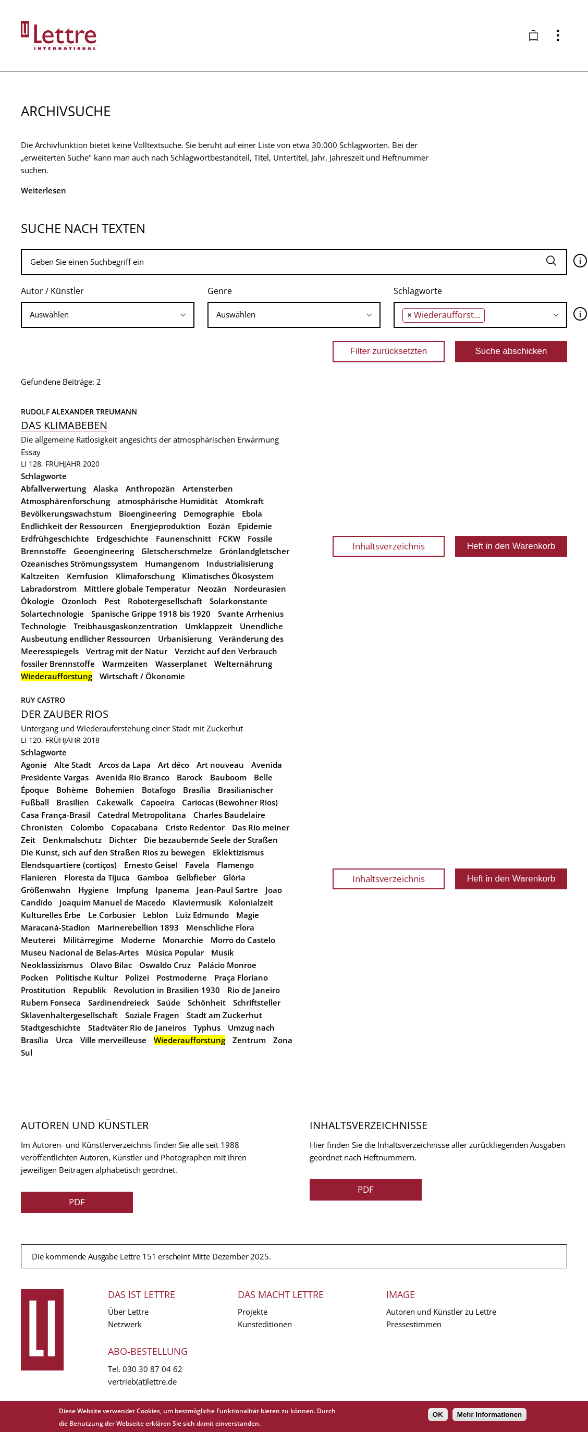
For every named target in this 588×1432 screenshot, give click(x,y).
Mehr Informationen (489, 1414)
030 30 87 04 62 (152, 1369)
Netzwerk (125, 1324)
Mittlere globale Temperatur (137, 588)
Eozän (219, 526)
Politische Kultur (87, 977)
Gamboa (153, 877)
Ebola (252, 513)
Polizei (137, 977)
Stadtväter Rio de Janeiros (137, 1027)
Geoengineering (104, 551)
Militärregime (88, 940)
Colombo (87, 827)
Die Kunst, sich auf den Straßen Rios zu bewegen (113, 852)
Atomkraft (244, 501)
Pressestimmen (414, 1324)
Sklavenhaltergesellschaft (69, 1015)
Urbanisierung (185, 638)
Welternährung (243, 663)
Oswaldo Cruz (165, 965)
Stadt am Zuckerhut (224, 1015)
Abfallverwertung (53, 488)
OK (438, 1414)
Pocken (34, 977)
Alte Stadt (72, 765)
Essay (31, 452)
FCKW (229, 538)
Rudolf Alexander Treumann (79, 412)
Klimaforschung (145, 576)
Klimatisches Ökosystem (228, 576)
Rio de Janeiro (253, 990)
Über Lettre (128, 1311)
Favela (197, 865)
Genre (219, 291)
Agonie (34, 765)
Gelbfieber (196, 877)
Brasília (197, 790)
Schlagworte (418, 291)
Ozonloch (79, 601)
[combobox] (107, 315)
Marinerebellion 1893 (138, 927)
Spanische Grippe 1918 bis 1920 (151, 613)
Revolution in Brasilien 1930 (167, 990)
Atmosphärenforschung (65, 501)
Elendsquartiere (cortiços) (69, 865)
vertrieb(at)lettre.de (142, 1381)
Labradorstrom (49, 588)
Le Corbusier (112, 915)
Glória (234, 877)
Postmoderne (181, 977)
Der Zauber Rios (64, 714)
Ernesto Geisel (151, 865)
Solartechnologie (52, 613)
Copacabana (134, 827)
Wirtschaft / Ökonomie (142, 676)
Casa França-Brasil (55, 815)
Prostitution (43, 990)
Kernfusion (87, 576)
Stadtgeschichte (51, 1027)
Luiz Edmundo (202, 915)
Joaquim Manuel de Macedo (112, 902)
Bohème (72, 790)
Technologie (43, 626)
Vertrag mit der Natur (126, 651)
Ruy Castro (43, 700)
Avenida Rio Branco (132, 777)
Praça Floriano (241, 977)
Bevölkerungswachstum (66, 513)
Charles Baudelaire (229, 815)
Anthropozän (150, 488)
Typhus (206, 1027)
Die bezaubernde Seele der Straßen (211, 840)
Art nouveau (220, 765)
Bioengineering (147, 513)
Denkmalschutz (72, 840)
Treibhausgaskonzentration (126, 626)
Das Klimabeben (64, 425)
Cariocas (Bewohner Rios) (230, 802)
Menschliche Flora (220, 927)
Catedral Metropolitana (141, 815)
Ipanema (172, 890)
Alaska (105, 488)
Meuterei (38, 940)
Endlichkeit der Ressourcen (72, 526)
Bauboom (228, 777)
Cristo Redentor (195, 827)
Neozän (212, 588)
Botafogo (159, 790)
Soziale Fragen (152, 1015)
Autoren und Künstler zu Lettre (441, 1311)
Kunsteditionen (265, 1324)
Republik (89, 990)
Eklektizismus (238, 852)
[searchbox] (108, 314)
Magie (247, 915)
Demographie (209, 513)
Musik (222, 952)
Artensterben (207, 488)
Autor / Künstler (52, 291)
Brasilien (72, 802)
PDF (77, 1202)
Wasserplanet (181, 663)
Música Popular (175, 952)
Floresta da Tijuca (97, 877)
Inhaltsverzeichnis (388, 546)
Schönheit (207, 1002)
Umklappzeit (208, 626)
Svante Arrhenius (251, 613)
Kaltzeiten (40, 576)
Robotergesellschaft (165, 601)
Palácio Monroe (227, 965)
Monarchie (183, 940)
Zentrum (249, 1040)
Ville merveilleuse (113, 1040)
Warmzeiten (125, 663)
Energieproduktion (165, 526)
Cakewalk (114, 802)
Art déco (173, 765)
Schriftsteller (256, 1002)
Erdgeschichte (122, 538)
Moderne (138, 940)
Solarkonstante (238, 601)
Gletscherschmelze (176, 551)
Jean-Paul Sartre (227, 890)
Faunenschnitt (183, 538)
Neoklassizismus (52, 965)
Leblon (155, 915)
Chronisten (42, 827)
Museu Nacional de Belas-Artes (80, 952)
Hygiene (93, 890)
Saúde (168, 1002)
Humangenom (172, 563)
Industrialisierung (239, 563)
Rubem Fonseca (51, 1002)
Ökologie (37, 601)
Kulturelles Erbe (51, 915)
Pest (112, 601)
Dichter (123, 840)
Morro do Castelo (243, 940)
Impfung (132, 890)
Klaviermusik (197, 902)
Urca (64, 1040)
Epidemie (255, 526)
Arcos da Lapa (125, 765)
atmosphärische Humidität (167, 501)
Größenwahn (46, 890)
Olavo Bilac (111, 965)
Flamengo (235, 865)
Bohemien (114, 790)
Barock (190, 777)
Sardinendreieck (119, 1002)
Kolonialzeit (251, 902)
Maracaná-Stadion (55, 927)
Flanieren (39, 877)
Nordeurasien (260, 588)
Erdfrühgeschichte (55, 538)
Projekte (252, 1311)
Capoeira (158, 802)
